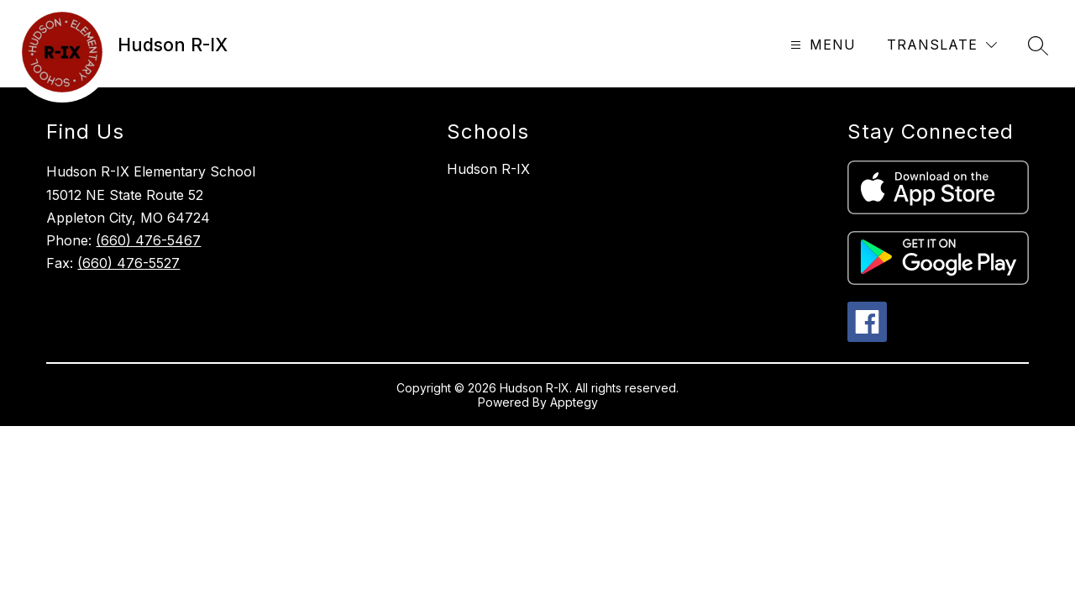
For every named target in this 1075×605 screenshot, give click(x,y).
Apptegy (574, 402)
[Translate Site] (942, 44)
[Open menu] (821, 44)
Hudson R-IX (488, 168)
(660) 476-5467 (148, 240)
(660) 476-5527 (128, 263)
